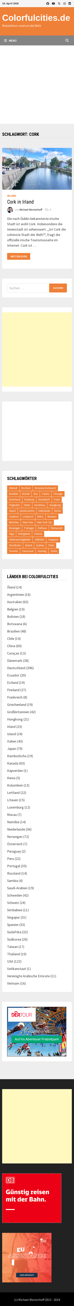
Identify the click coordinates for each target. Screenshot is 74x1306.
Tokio (51, 545)
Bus (36, 493)
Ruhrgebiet (24, 534)
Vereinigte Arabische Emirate (28, 976)
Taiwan (12, 946)
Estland (12, 682)
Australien (14, 602)
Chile (10, 638)
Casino (45, 493)
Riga (11, 534)
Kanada (12, 763)
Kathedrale (44, 511)
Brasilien (13, 493)
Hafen (27, 505)
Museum (52, 516)
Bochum (26, 488)
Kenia (11, 778)
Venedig (42, 551)
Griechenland (16, 704)
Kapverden (15, 770)
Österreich (14, 844)
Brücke (26, 493)
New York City (44, 522)
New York (28, 522)
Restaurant (57, 528)
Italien (11, 741)
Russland (14, 873)
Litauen (12, 800)
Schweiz (13, 902)
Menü (10, 40)
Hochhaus (39, 505)
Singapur (53, 539)
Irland (11, 195)
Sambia (12, 880)
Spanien (13, 924)
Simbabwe (14, 910)
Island (12, 511)
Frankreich (14, 697)
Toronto (13, 551)
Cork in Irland (20, 202)
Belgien (12, 609)
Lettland (13, 792)
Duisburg (29, 499)
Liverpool (28, 516)
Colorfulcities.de (36, 18)
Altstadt (13, 488)
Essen (57, 499)
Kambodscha (27, 511)
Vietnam (13, 983)
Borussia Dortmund (45, 488)
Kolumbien (15, 785)
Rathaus (42, 528)
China (11, 646)
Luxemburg (15, 807)
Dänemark (14, 660)
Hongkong (55, 505)
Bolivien (13, 616)
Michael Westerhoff (31, 209)
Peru (10, 858)
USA (10, 961)
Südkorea (14, 939)
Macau (12, 814)
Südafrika (14, 932)
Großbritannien (18, 712)
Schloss (38, 534)
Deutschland (16, 668)
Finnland (13, 690)
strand (28, 545)
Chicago (58, 493)
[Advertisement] (37, 84)
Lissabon (14, 516)
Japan (11, 748)
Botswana (14, 624)
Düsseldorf (44, 499)
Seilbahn (39, 539)
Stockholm (15, 545)
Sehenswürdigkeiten (20, 539)
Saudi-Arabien (17, 888)
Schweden (14, 895)
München (14, 522)
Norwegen (14, 528)
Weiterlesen (18, 256)
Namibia (13, 822)
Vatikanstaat (16, 968)
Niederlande (16, 829)
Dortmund (14, 499)
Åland (11, 587)
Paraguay (14, 851)
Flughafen (14, 505)
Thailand (13, 954)
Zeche (54, 551)
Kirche (57, 511)
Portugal (29, 528)
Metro (40, 516)
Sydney (40, 545)
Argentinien (15, 594)
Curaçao (13, 653)
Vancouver (28, 551)
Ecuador (13, 675)
